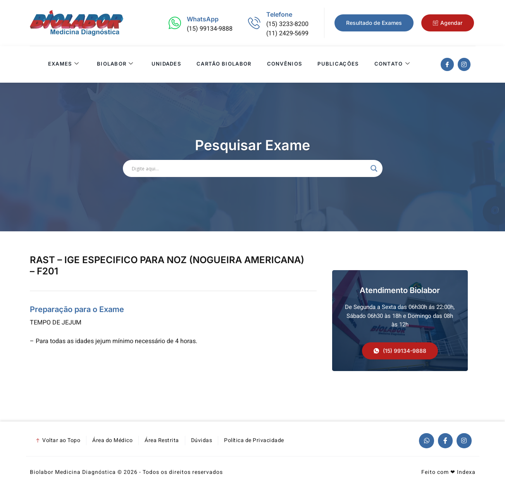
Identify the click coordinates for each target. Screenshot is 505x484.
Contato (392, 64)
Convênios (284, 64)
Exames (63, 64)
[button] (400, 350)
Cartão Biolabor (223, 64)
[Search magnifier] (374, 168)
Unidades (166, 64)
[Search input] (249, 168)
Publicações (337, 64)
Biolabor (115, 64)
